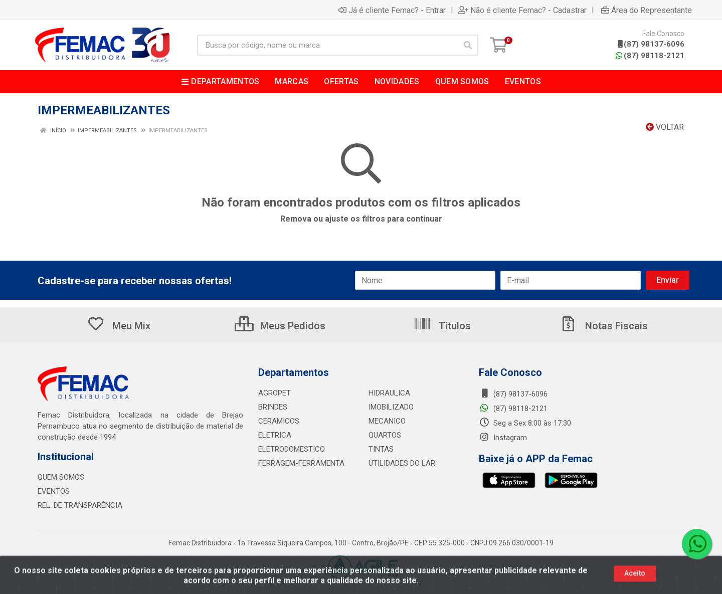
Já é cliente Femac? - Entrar (392, 10)
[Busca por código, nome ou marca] (327, 45)
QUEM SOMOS (61, 477)
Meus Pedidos (280, 326)
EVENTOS (54, 491)
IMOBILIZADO (391, 407)
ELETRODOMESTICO (291, 449)
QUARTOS (385, 435)
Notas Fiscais (604, 326)
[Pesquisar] (467, 45)
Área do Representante (646, 10)
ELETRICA (274, 435)
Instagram (503, 437)
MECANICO (387, 421)
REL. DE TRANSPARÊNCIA (80, 505)
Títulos (442, 326)
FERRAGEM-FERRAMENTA (301, 463)
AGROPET (274, 393)
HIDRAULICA (389, 393)
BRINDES (272, 407)
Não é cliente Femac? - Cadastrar (522, 10)
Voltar (665, 127)
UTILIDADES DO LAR (402, 463)
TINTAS (381, 449)
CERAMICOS (278, 421)
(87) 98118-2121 (650, 55)
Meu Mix (118, 326)
